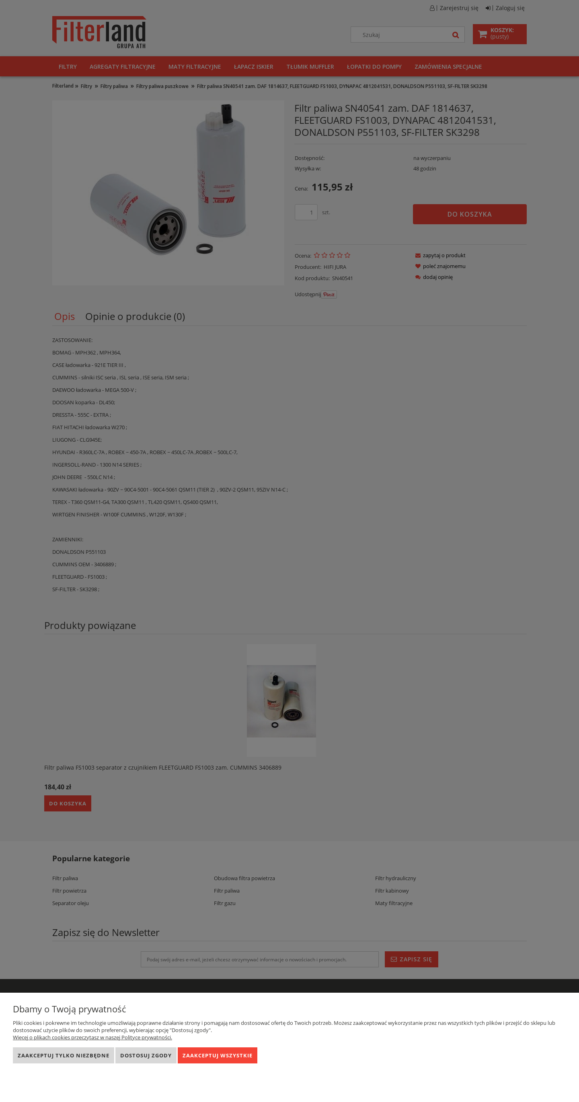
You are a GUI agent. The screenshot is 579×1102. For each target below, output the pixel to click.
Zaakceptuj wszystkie (218, 1055)
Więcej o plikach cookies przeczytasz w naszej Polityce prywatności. (92, 1037)
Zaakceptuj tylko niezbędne (63, 1055)
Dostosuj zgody (146, 1055)
